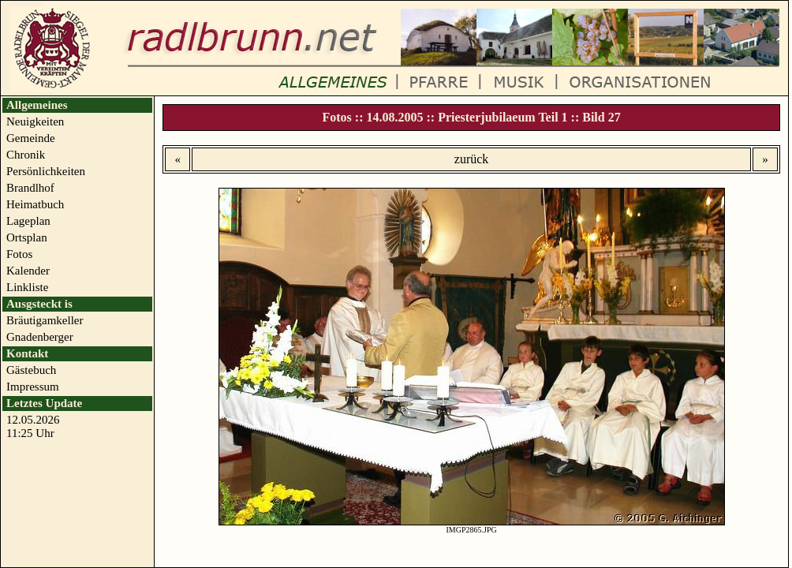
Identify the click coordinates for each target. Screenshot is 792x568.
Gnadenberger (39, 337)
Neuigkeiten (35, 121)
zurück (471, 159)
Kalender (28, 270)
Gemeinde (30, 138)
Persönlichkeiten (45, 171)
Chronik (25, 154)
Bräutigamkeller (44, 320)
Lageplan (28, 221)
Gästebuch (31, 370)
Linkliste (27, 287)
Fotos (19, 254)
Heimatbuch (35, 204)
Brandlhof (30, 187)
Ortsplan (26, 237)
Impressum (32, 386)
